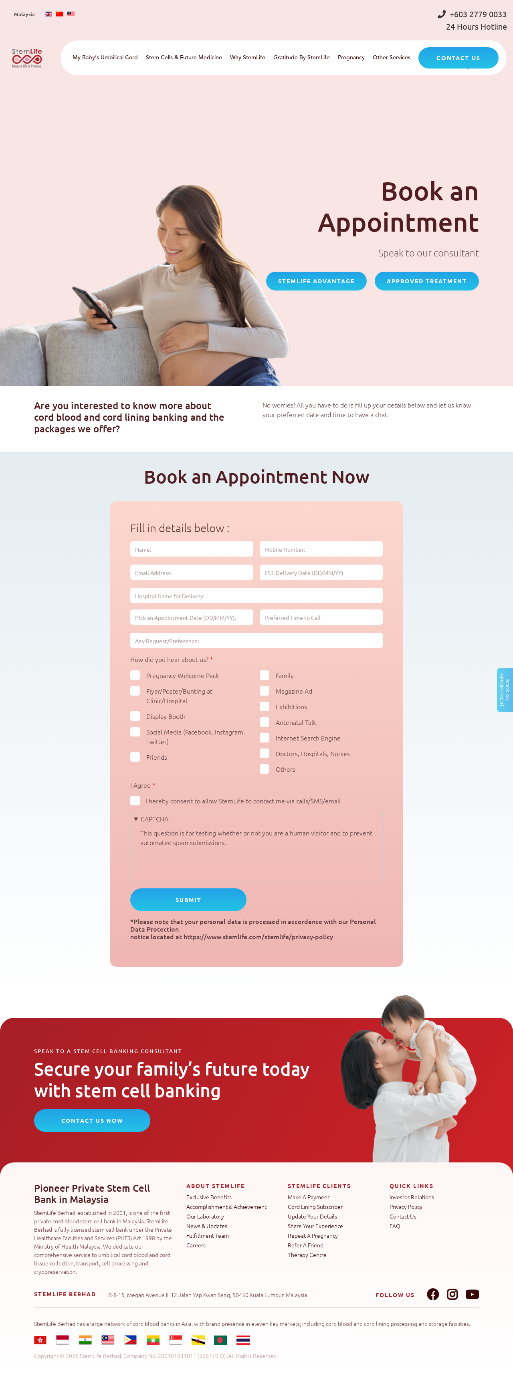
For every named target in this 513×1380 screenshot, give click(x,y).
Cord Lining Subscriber (315, 1206)
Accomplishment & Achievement (226, 1206)
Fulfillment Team (207, 1235)
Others (285, 769)
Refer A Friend (305, 1245)
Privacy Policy (406, 1206)
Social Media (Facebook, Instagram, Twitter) (195, 736)
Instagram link (452, 1295)
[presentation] (201, 862)
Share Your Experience (315, 1226)
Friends (156, 757)
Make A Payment (308, 1197)
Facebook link (433, 1295)
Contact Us (403, 1216)
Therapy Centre (307, 1255)
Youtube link (472, 1295)
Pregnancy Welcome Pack (182, 675)
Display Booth (166, 716)
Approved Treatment (427, 280)
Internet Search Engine (308, 737)
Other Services (391, 57)
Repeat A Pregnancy (313, 1235)
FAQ (395, 1226)
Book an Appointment (505, 690)
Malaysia (24, 14)
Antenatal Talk (296, 722)
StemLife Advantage (316, 280)
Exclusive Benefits (209, 1197)
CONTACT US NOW (92, 1120)
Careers (196, 1245)
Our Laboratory (205, 1216)
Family (285, 675)
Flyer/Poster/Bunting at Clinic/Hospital (179, 695)
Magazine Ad (294, 690)
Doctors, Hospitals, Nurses (313, 753)
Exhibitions (291, 706)
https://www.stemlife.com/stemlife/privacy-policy (258, 936)
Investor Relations (412, 1197)
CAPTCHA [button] (154, 818)
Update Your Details (312, 1216)
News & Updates (206, 1226)
